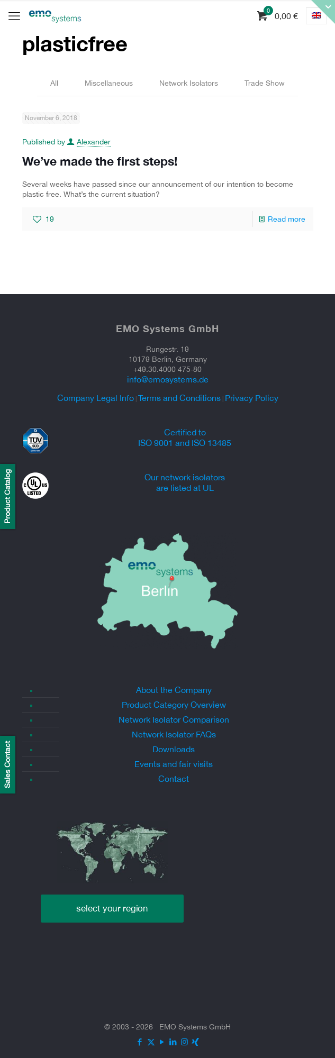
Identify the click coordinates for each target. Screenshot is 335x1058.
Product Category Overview (174, 704)
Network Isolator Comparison (174, 719)
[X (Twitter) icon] (151, 1041)
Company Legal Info (95, 398)
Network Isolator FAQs (174, 734)
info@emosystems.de (168, 379)
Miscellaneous (109, 83)
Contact (173, 778)
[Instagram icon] (184, 1041)
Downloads (173, 749)
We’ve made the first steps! (99, 161)
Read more (286, 219)
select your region (112, 908)
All (54, 83)
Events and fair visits (173, 764)
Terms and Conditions (179, 398)
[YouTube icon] (162, 1041)
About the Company (174, 690)
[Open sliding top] (323, 12)
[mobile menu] (14, 16)
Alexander (94, 142)
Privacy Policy (251, 398)
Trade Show (265, 83)
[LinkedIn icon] (173, 1041)
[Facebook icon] (140, 1041)
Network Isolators (188, 83)
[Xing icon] (196, 1041)
